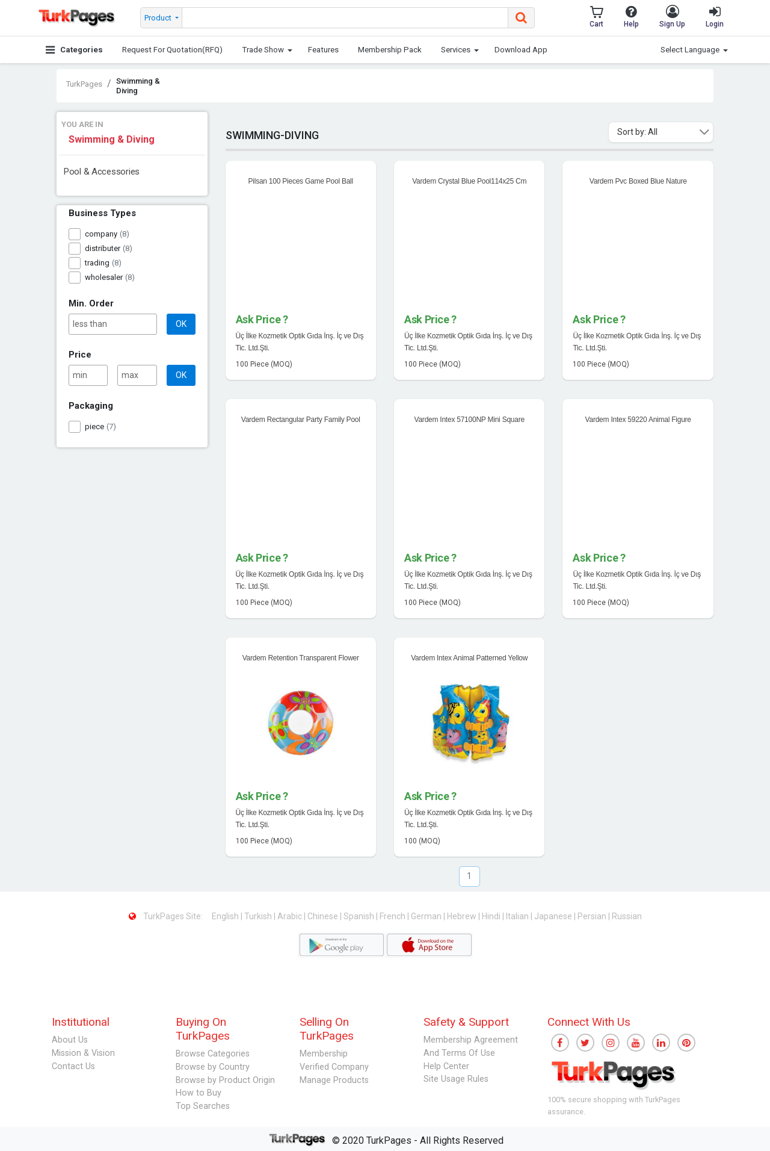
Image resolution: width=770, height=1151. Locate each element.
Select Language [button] (690, 49)
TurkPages (84, 83)
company (101, 233)
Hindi (492, 916)
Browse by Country (213, 1067)
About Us (70, 1040)
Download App (520, 49)
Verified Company (334, 1067)
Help (631, 16)
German (427, 916)
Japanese (554, 916)
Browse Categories (213, 1054)
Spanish (359, 916)
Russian (627, 916)
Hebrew (462, 916)
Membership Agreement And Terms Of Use (471, 1046)
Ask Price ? (262, 319)
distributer (102, 248)
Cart (596, 16)
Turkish (259, 916)
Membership (324, 1054)
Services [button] (455, 49)
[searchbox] (345, 17)
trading (97, 262)
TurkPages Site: (167, 916)
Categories (74, 49)
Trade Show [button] (263, 49)
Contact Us (73, 1066)
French (393, 916)
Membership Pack (390, 49)
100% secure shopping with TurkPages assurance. (613, 1105)
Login (715, 16)
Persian (593, 916)
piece (94, 426)
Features (323, 49)
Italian (518, 916)
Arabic (290, 916)
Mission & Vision (83, 1053)
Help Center (446, 1066)
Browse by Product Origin (225, 1080)
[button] (704, 132)
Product (158, 17)
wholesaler (104, 277)
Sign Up (672, 16)
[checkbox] (75, 234)
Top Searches (203, 1106)
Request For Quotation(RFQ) (172, 49)
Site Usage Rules (456, 1079)
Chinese (323, 916)
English (226, 916)
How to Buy (198, 1093)
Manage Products (334, 1080)
